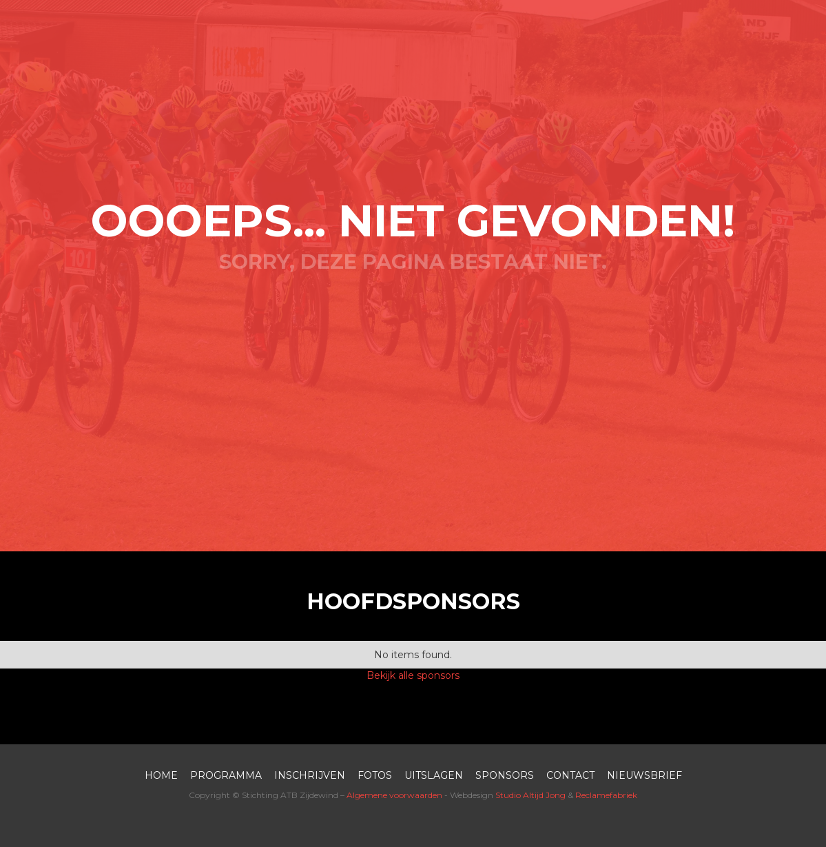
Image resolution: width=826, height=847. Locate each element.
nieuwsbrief (644, 775)
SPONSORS (504, 775)
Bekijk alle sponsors (413, 675)
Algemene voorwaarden (394, 795)
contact (570, 775)
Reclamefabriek (606, 795)
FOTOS (375, 775)
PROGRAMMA (226, 775)
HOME (161, 775)
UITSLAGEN (433, 775)
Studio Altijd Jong (530, 795)
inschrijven (309, 775)
